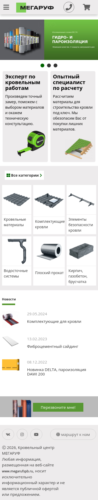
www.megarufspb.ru (17, 471)
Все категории (24, 175)
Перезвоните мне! (58, 407)
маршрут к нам (73, 434)
